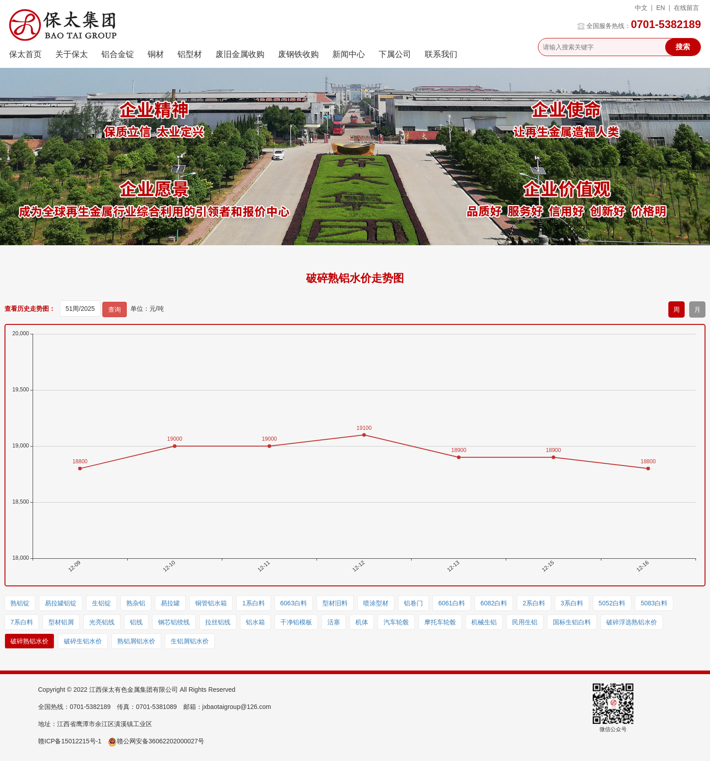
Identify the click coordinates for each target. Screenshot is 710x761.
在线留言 (686, 7)
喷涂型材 (376, 603)
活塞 (333, 622)
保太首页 (25, 54)
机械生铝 (484, 622)
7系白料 (21, 622)
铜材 (156, 54)
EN (660, 7)
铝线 (136, 622)
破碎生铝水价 (83, 641)
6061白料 (451, 603)
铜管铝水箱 (211, 603)
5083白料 (654, 603)
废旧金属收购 (240, 54)
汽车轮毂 (396, 622)
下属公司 (395, 54)
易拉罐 (170, 603)
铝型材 (190, 54)
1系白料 (253, 603)
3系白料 (572, 603)
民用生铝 (524, 622)
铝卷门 (413, 603)
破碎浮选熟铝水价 (631, 622)
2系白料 (534, 603)
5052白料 (612, 603)
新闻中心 (348, 54)
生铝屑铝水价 (190, 641)
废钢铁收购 (298, 54)
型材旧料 (335, 603)
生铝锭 (101, 603)
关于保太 (71, 54)
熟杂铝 (135, 603)
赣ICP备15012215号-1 (69, 741)
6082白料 (493, 603)
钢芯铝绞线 (174, 622)
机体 (361, 622)
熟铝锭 (19, 603)
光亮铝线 (102, 622)
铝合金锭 (117, 54)
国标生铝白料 (572, 622)
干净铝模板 (296, 622)
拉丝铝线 (217, 622)
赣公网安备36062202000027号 (156, 741)
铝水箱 (255, 622)
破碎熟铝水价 (29, 641)
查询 (114, 309)
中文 (641, 7)
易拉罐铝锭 (61, 603)
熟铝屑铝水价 (136, 641)
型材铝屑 (61, 622)
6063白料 (293, 603)
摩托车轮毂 (440, 622)
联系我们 (441, 54)
